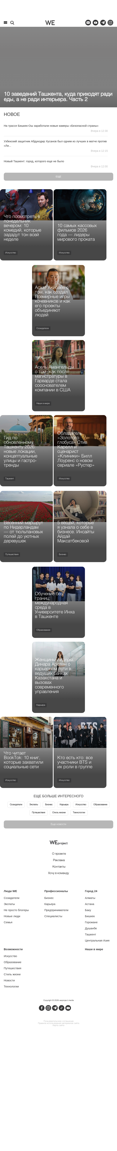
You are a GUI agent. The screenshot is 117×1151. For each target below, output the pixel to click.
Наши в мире (43, 403)
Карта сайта (58, 1025)
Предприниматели (56, 910)
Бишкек (90, 916)
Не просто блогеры (16, 910)
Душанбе (91, 928)
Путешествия (11, 554)
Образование (43, 630)
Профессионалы (56, 891)
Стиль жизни (59, 813)
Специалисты (53, 916)
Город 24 (91, 891)
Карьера (40, 705)
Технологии (79, 813)
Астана (89, 904)
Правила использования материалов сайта (58, 1023)
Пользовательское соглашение (59, 1021)
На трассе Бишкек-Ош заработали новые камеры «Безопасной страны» (51, 125)
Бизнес (62, 554)
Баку (88, 910)
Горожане (91, 922)
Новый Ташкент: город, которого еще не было (34, 161)
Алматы (90, 897)
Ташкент (9, 479)
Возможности (13, 949)
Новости (9, 980)
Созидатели (42, 328)
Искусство (10, 253)
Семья (8, 922)
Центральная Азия (97, 940)
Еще (58, 176)
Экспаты (33, 805)
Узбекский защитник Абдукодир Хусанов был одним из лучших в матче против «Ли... (55, 143)
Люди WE (10, 891)
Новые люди (12, 916)
